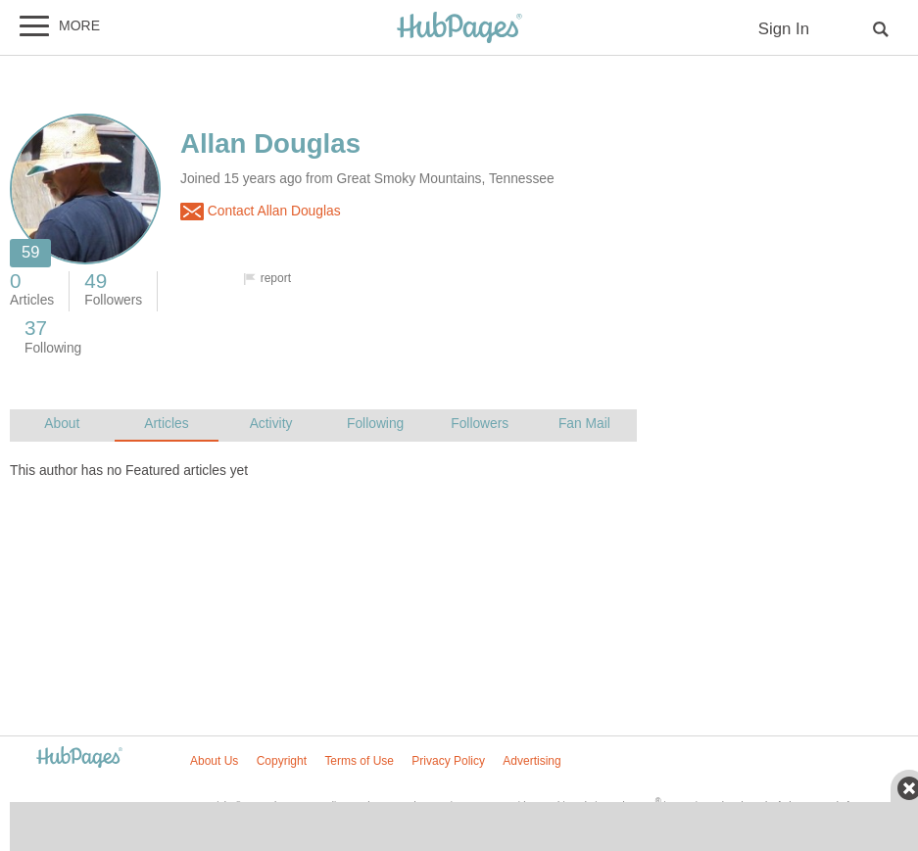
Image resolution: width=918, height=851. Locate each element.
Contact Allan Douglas (260, 211)
